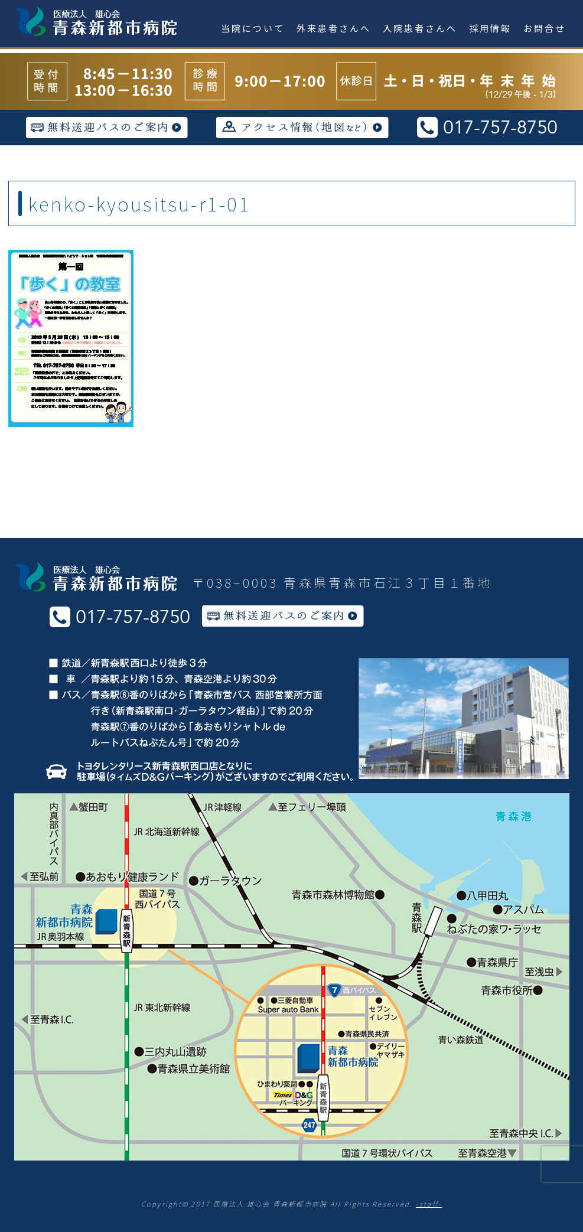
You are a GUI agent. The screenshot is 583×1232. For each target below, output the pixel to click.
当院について (253, 28)
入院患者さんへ (420, 28)
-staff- (429, 1203)
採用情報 (490, 28)
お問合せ (544, 28)
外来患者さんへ (334, 28)
